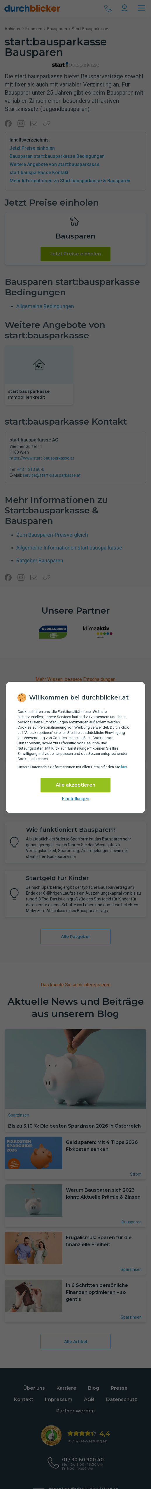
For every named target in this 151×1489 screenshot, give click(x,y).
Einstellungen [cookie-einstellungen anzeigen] (75, 798)
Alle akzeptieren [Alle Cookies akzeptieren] (75, 785)
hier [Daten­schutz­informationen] (124, 767)
